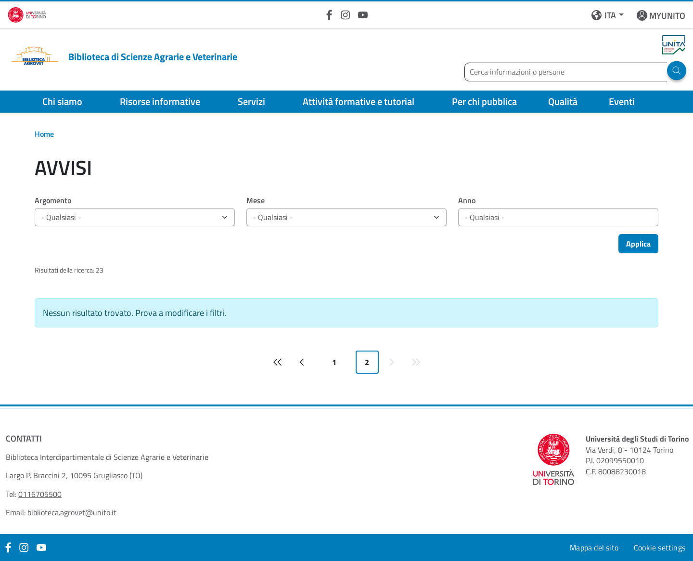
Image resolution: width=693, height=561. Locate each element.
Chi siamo (62, 101)
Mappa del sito (594, 547)
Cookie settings (659, 547)
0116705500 (40, 494)
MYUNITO (667, 15)
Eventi (622, 101)
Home (44, 134)
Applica (638, 243)
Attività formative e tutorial (358, 101)
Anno (466, 200)
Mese (255, 200)
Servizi (251, 101)
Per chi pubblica (484, 101)
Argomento (53, 200)
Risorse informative (160, 101)
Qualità (563, 101)
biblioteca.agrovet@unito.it (71, 512)
